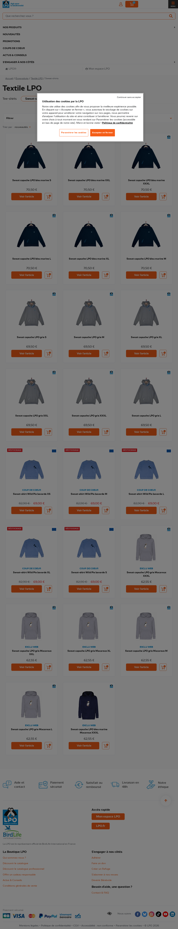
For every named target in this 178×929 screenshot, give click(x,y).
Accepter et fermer (102, 132)
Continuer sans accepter (129, 97)
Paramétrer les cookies (73, 132)
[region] (90, 117)
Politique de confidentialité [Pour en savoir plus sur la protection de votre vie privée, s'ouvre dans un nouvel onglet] (117, 123)
